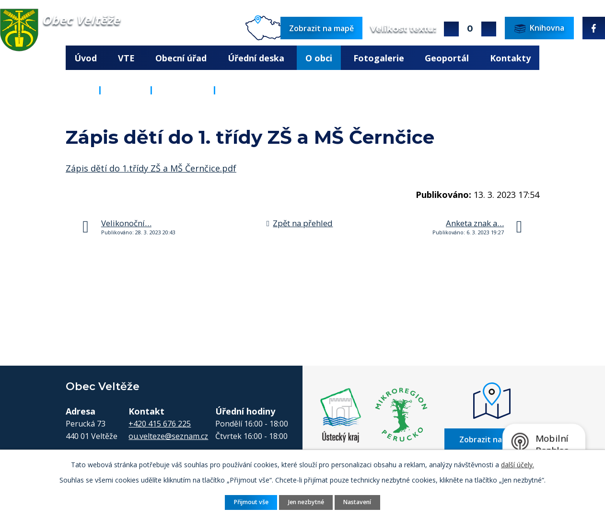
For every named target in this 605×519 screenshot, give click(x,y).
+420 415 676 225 (159, 423)
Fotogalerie (378, 58)
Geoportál (447, 58)
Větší (451, 29)
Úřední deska (256, 58)
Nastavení (357, 502)
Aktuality (183, 89)
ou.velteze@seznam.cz (168, 436)
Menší (488, 29)
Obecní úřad (181, 58)
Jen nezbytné (306, 502)
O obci (318, 58)
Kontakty (510, 58)
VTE (126, 58)
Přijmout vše (251, 502)
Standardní (470, 29)
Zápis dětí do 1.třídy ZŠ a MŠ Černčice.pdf (151, 168)
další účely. (517, 464)
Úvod (85, 58)
